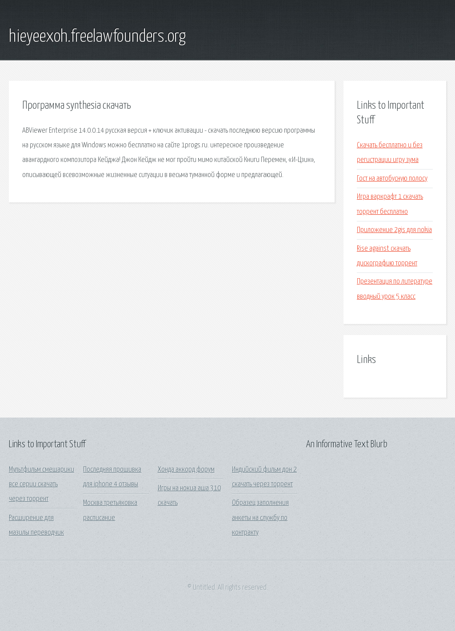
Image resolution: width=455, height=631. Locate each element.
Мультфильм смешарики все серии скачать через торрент (41, 484)
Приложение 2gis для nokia (394, 230)
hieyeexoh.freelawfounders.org (97, 36)
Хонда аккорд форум (186, 469)
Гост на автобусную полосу (392, 178)
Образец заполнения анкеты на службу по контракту (260, 517)
